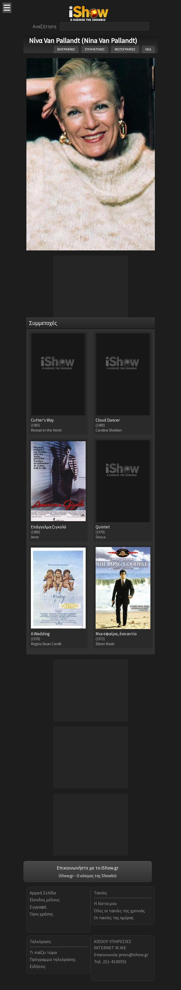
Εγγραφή (38, 907)
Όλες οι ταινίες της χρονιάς (119, 910)
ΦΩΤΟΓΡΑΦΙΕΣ (125, 49)
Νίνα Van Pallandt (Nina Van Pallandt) (83, 40)
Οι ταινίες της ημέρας (114, 917)
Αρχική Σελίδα (43, 893)
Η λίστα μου (105, 903)
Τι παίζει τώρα (43, 952)
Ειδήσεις (38, 966)
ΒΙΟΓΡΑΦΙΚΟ (66, 49)
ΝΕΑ (148, 49)
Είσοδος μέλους (45, 900)
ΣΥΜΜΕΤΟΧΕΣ (95, 49)
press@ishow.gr (133, 954)
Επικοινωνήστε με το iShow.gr (88, 868)
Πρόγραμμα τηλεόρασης (53, 959)
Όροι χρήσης (41, 914)
